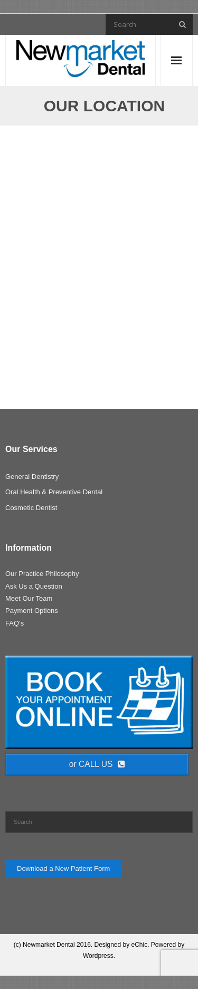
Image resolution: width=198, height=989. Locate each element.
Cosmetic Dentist (31, 508)
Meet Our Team (28, 598)
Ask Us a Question (33, 586)
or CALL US (97, 764)
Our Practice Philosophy (42, 574)
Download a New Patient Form (63, 868)
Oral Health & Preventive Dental (53, 492)
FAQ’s (14, 623)
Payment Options (31, 610)
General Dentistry (32, 477)
